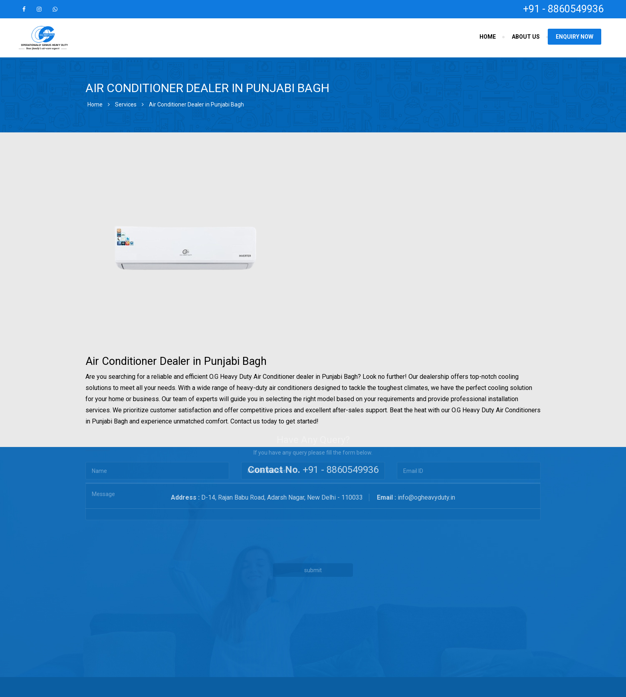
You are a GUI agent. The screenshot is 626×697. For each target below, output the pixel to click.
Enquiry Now (574, 36)
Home (487, 36)
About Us (526, 36)
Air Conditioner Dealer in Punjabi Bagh (196, 104)
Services (126, 104)
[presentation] (256, 493)
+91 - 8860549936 (563, 9)
